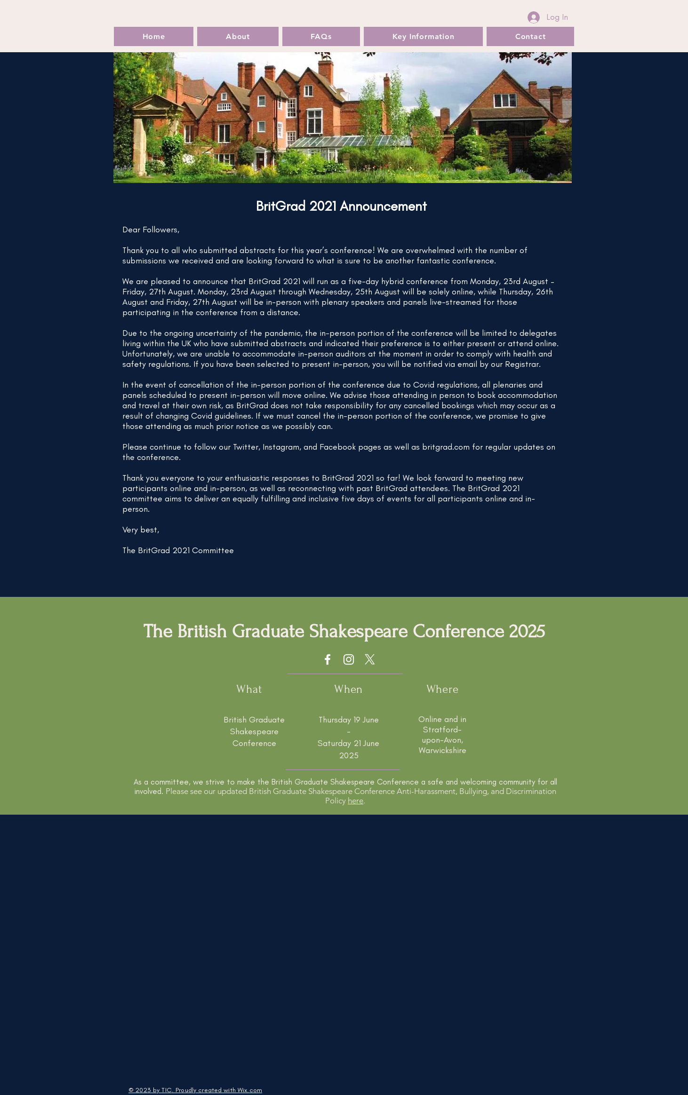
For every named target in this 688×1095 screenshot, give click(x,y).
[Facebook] (327, 659)
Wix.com (250, 1090)
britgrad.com (446, 447)
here (355, 800)
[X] (370, 659)
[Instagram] (349, 659)
